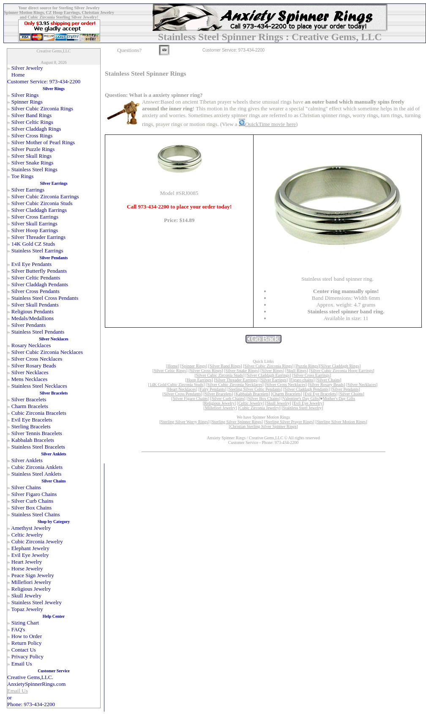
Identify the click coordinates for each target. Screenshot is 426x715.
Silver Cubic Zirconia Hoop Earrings (341, 370)
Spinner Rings (194, 366)
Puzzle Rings (307, 366)
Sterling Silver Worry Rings (184, 421)
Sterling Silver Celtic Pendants (255, 389)
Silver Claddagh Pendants (306, 389)
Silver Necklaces (361, 384)
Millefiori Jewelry (220, 407)
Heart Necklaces (182, 389)
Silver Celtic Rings (170, 370)
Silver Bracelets (218, 394)
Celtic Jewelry (250, 403)
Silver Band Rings (225, 366)
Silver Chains (328, 380)
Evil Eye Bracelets (320, 394)
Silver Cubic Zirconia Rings (268, 366)
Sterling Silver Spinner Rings (237, 421)
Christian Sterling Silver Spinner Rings (263, 426)
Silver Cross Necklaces (286, 384)
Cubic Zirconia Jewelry (259, 407)
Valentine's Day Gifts (301, 398)
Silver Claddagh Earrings (268, 375)
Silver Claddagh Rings (340, 366)
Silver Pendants (345, 389)
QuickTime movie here (270, 124)
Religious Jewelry (219, 403)
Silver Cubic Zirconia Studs (219, 375)
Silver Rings (272, 370)
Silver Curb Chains (228, 398)
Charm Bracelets (287, 394)
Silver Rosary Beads (326, 384)
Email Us (17, 691)
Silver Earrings (273, 380)
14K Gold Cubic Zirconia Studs (176, 384)
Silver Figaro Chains (190, 398)
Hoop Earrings (199, 380)
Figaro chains (301, 380)
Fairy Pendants (212, 389)
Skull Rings (296, 370)
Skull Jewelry (278, 403)
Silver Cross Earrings (311, 375)
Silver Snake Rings (241, 370)
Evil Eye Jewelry (308, 403)
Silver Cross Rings (205, 370)
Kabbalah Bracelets (251, 394)
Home (172, 366)
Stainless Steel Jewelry (302, 407)
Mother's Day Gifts (339, 398)
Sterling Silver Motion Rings (341, 421)
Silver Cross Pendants (182, 394)
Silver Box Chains (263, 398)
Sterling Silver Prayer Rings (289, 421)
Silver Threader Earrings (236, 380)
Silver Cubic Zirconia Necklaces (234, 384)
